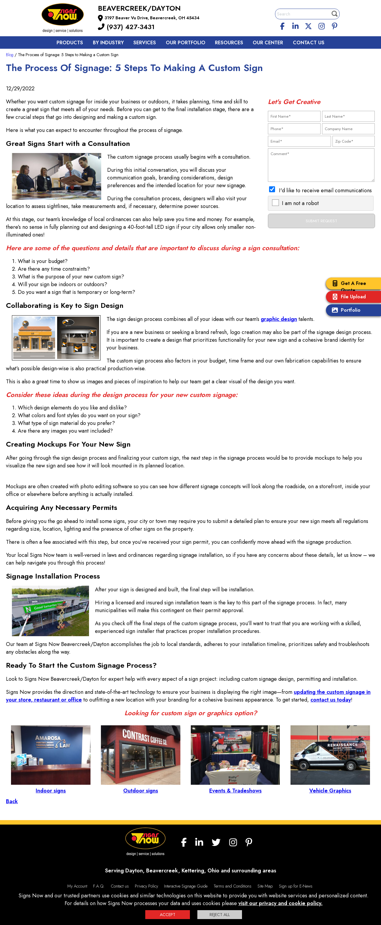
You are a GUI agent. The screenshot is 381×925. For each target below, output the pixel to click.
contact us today (330, 700)
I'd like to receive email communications (325, 190)
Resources (229, 42)
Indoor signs (50, 787)
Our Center (268, 42)
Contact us (308, 42)
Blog (9, 55)
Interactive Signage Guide (185, 886)
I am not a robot (300, 203)
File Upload (347, 297)
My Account (77, 886)
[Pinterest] (334, 25)
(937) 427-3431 (126, 26)
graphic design (279, 319)
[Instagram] (321, 25)
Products (70, 42)
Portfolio (344, 311)
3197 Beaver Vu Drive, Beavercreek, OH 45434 (151, 18)
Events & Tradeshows (235, 787)
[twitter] (308, 25)
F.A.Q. (98, 886)
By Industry (108, 42)
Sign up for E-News (296, 886)
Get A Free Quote (347, 287)
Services (144, 42)
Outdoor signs (140, 787)
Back (12, 801)
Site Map (265, 886)
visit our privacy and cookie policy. (280, 903)
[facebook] (282, 25)
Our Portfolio (185, 42)
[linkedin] (295, 25)
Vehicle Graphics (330, 787)
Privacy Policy (146, 886)
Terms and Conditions (233, 886)
